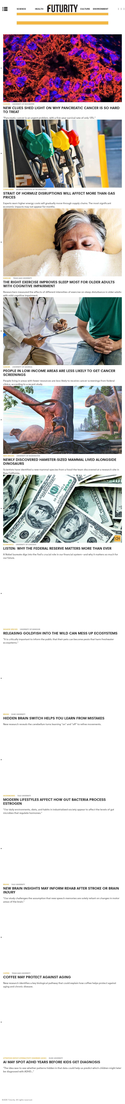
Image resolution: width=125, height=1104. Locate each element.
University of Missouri (30, 629)
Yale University (24, 796)
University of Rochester (23, 104)
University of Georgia (22, 367)
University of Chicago (26, 544)
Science (21, 9)
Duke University (18, 714)
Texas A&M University (22, 278)
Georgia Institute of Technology (31, 189)
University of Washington (28, 456)
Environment (100, 9)
